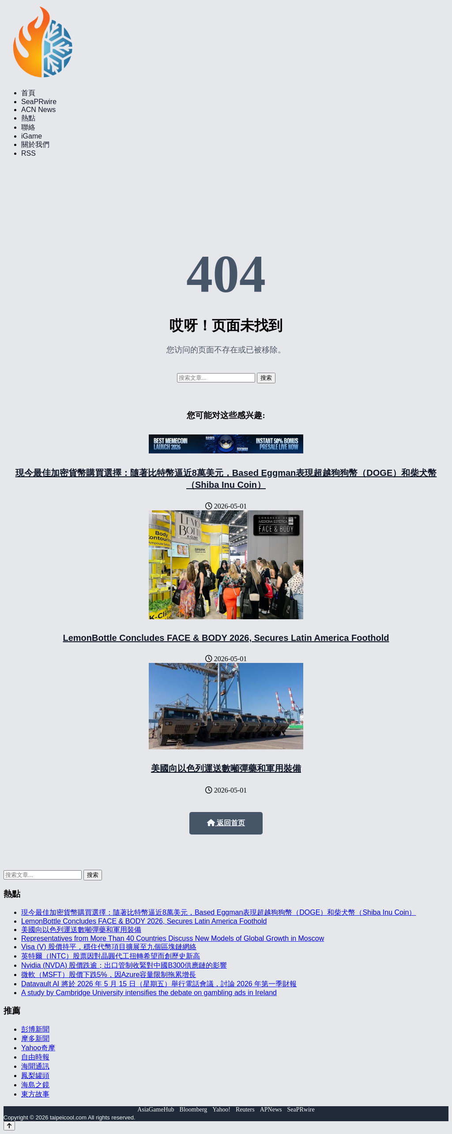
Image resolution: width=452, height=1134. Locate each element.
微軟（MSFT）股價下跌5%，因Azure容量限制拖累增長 (108, 974)
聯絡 (28, 127)
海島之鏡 (35, 1085)
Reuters (245, 1109)
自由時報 (35, 1057)
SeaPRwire (38, 101)
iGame (31, 136)
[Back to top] (9, 1125)
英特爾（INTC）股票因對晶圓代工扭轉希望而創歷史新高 (110, 956)
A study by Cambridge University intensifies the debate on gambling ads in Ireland (149, 992)
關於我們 (35, 144)
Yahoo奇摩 (38, 1048)
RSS (28, 153)
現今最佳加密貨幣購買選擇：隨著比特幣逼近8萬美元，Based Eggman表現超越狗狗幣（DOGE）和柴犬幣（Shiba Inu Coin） (218, 912)
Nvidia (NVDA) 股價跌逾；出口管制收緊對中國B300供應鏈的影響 (124, 965)
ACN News (38, 109)
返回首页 (226, 823)
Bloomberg (193, 1109)
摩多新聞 (35, 1038)
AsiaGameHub (155, 1109)
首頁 (28, 93)
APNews (271, 1109)
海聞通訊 (35, 1066)
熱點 (28, 118)
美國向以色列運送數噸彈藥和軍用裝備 (226, 768)
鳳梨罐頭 (35, 1075)
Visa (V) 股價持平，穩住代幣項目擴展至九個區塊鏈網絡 (108, 947)
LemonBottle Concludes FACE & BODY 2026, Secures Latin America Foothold (226, 638)
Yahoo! (221, 1109)
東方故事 (35, 1094)
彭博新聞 (35, 1029)
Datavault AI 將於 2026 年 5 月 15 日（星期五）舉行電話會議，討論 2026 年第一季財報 (159, 984)
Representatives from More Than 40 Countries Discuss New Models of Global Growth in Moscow (172, 938)
